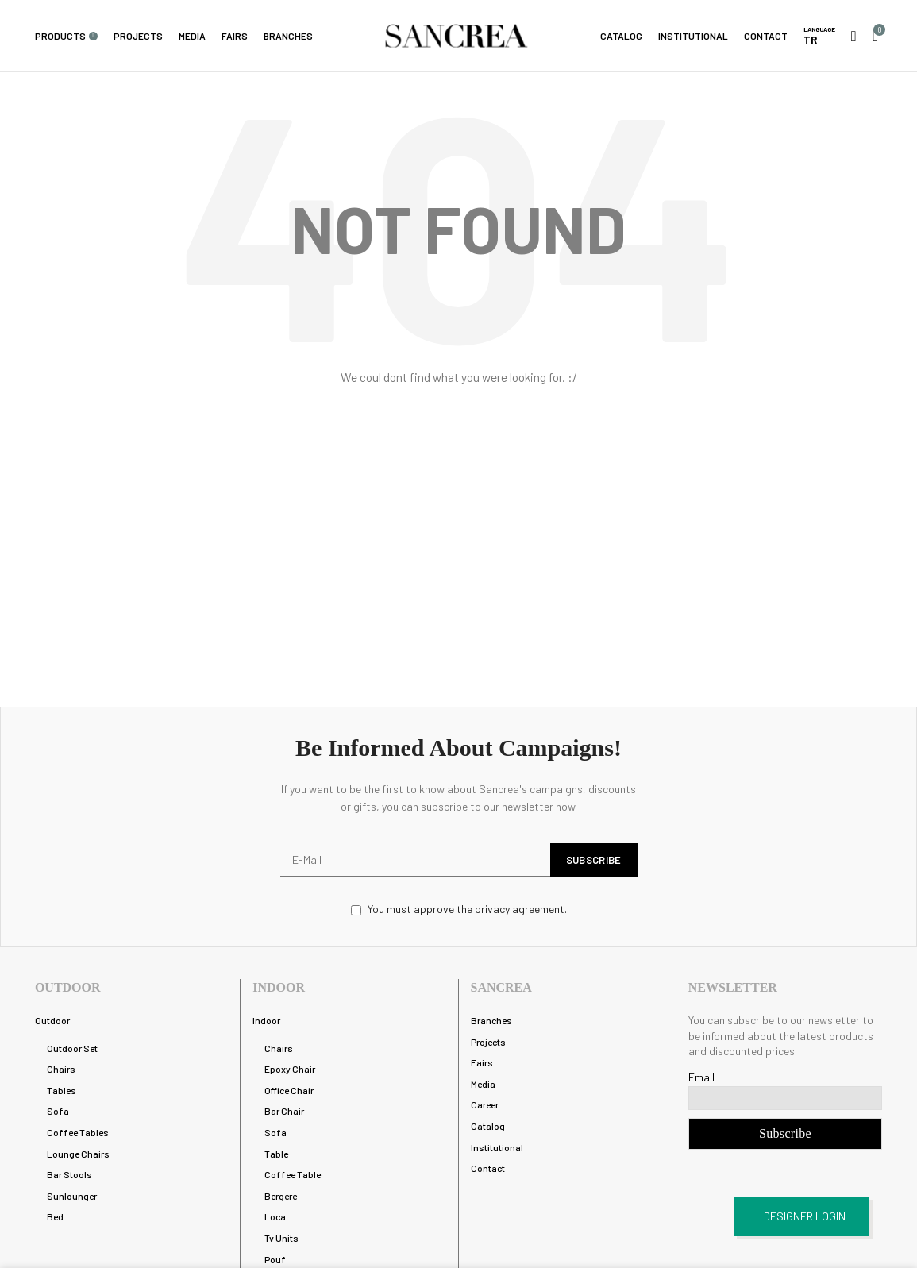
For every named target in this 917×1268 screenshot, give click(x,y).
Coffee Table (292, 1174)
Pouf (275, 1259)
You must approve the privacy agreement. (459, 908)
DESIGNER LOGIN (805, 1216)
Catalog (488, 1125)
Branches (491, 1020)
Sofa (58, 1110)
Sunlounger (72, 1195)
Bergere (280, 1195)
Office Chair (289, 1090)
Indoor (266, 1020)
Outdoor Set (72, 1048)
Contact (488, 1168)
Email (701, 1077)
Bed (55, 1216)
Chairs (61, 1068)
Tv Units (281, 1237)
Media (483, 1083)
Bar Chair (284, 1110)
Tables (61, 1090)
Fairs (482, 1062)
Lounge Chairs (78, 1153)
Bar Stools (69, 1174)
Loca (275, 1216)
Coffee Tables (78, 1132)
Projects (488, 1041)
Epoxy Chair (289, 1068)
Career (485, 1104)
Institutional (497, 1147)
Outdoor (52, 1020)
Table (276, 1153)
